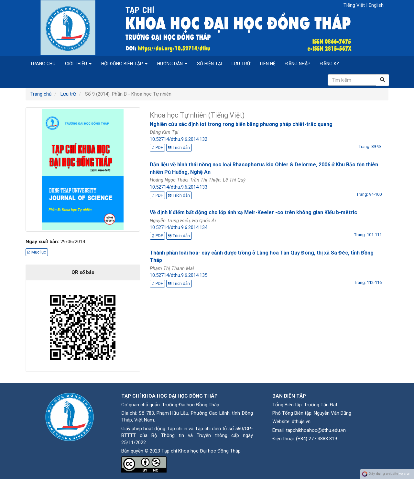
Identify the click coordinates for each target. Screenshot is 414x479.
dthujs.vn (301, 421)
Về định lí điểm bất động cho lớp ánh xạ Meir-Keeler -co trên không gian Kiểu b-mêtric (253, 212)
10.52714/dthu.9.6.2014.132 (178, 139)
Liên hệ (268, 63)
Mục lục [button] (36, 252)
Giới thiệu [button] (78, 63)
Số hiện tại (209, 63)
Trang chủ (42, 63)
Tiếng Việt (354, 5)
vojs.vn (404, 474)
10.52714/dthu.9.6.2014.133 (178, 187)
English (376, 5)
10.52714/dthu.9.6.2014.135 (178, 275)
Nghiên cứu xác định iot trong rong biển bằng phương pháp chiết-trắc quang (241, 124)
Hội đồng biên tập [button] (124, 63)
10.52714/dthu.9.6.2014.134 (178, 227)
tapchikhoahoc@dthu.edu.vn (316, 430)
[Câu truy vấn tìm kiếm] (352, 80)
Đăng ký (329, 63)
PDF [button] (157, 147)
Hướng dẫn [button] (172, 63)
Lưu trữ (241, 63)
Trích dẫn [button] (179, 147)
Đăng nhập (297, 63)
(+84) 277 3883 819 (316, 439)
